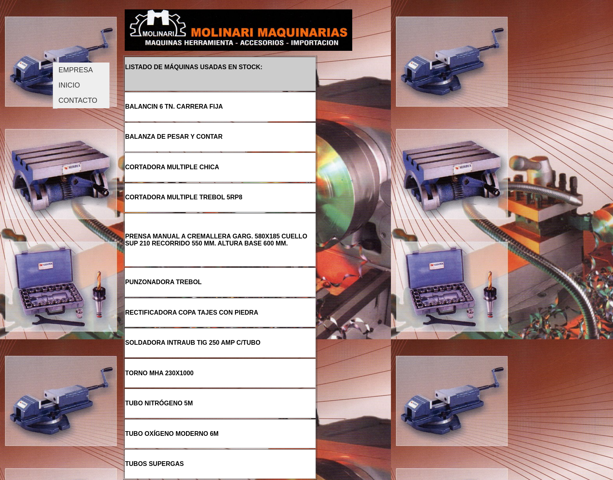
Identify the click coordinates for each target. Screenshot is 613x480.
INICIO (69, 85)
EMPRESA (76, 70)
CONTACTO (78, 100)
